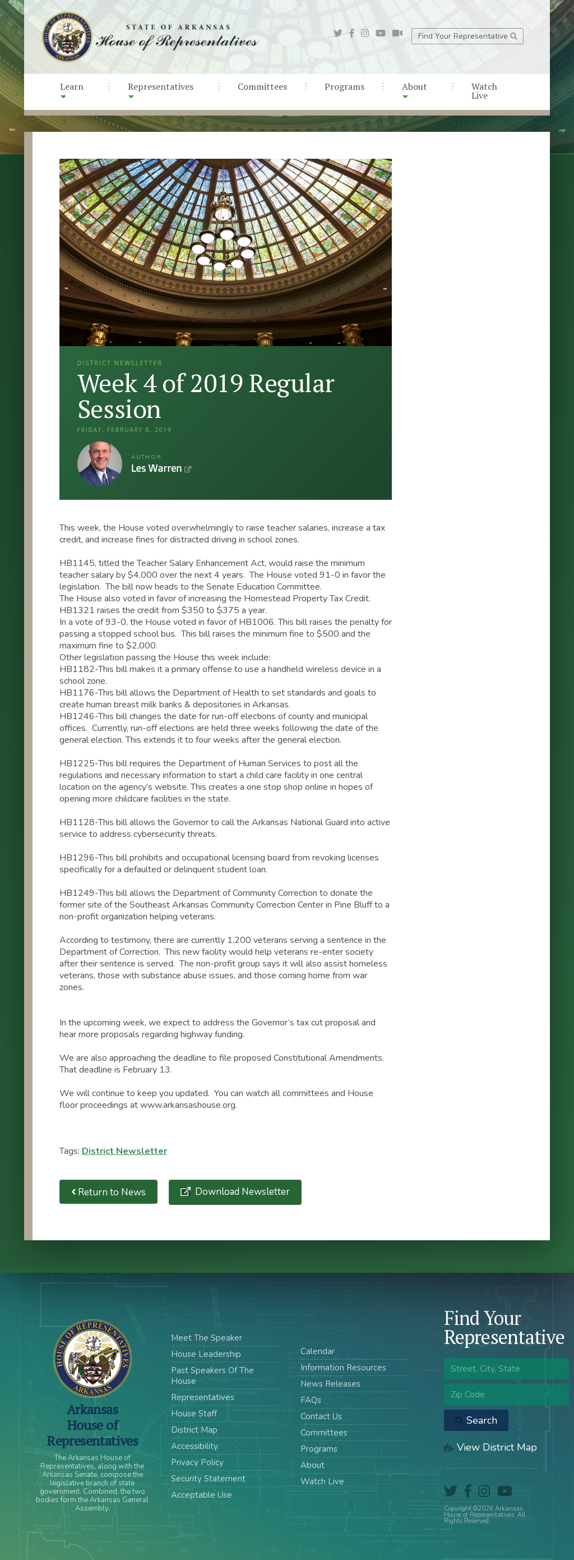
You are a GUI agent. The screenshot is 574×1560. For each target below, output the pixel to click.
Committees (262, 86)
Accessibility (194, 1446)
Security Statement (208, 1478)
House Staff (194, 1413)
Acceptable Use (201, 1495)
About (414, 90)
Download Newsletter (241, 1191)
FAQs (310, 1400)
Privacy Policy (197, 1462)
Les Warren (99, 463)
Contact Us (321, 1416)
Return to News (108, 1191)
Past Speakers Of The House (212, 1376)
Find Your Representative (467, 36)
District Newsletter (124, 1151)
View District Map (490, 1447)
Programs (344, 86)
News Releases (330, 1383)
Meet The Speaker (206, 1337)
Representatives (160, 90)
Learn (72, 90)
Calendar (317, 1351)
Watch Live (484, 91)
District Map (194, 1429)
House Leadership (206, 1354)
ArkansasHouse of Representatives (92, 1424)
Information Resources (343, 1367)
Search (476, 1420)
